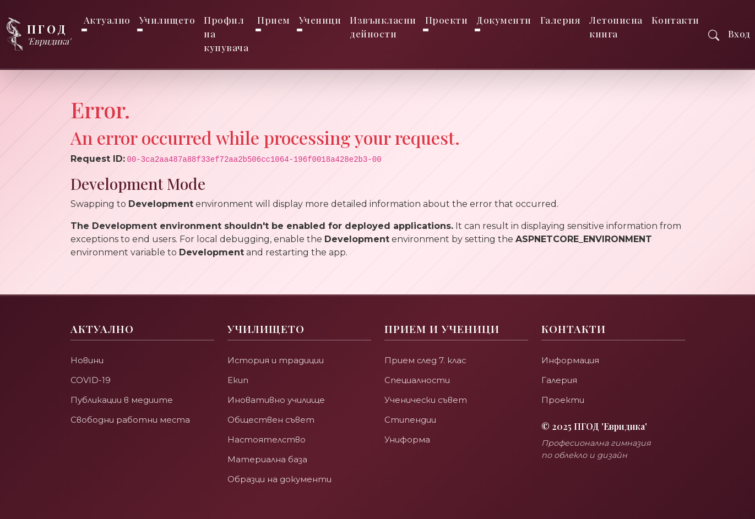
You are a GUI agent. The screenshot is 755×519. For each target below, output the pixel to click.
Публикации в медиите (121, 400)
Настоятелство (267, 439)
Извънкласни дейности (383, 27)
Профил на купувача (226, 33)
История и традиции (276, 360)
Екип (237, 380)
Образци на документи (279, 479)
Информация (570, 360)
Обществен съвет (271, 419)
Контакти (675, 20)
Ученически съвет (426, 400)
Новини (87, 360)
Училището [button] (167, 20)
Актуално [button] (107, 20)
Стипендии (410, 419)
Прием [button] (274, 20)
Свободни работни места (130, 419)
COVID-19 (90, 380)
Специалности (417, 380)
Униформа (407, 439)
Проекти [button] (446, 20)
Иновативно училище (276, 400)
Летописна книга (616, 27)
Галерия (560, 20)
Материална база (267, 459)
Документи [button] (504, 20)
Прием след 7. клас (426, 360)
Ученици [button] (320, 20)
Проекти (562, 400)
